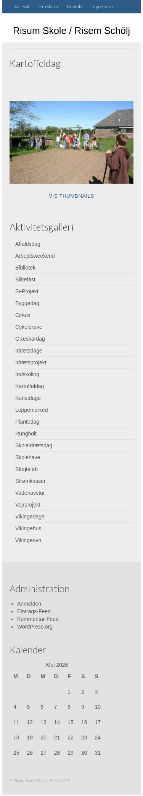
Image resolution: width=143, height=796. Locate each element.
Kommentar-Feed (38, 619)
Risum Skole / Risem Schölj (71, 30)
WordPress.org (35, 627)
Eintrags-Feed (34, 611)
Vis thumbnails (71, 196)
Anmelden (29, 604)
